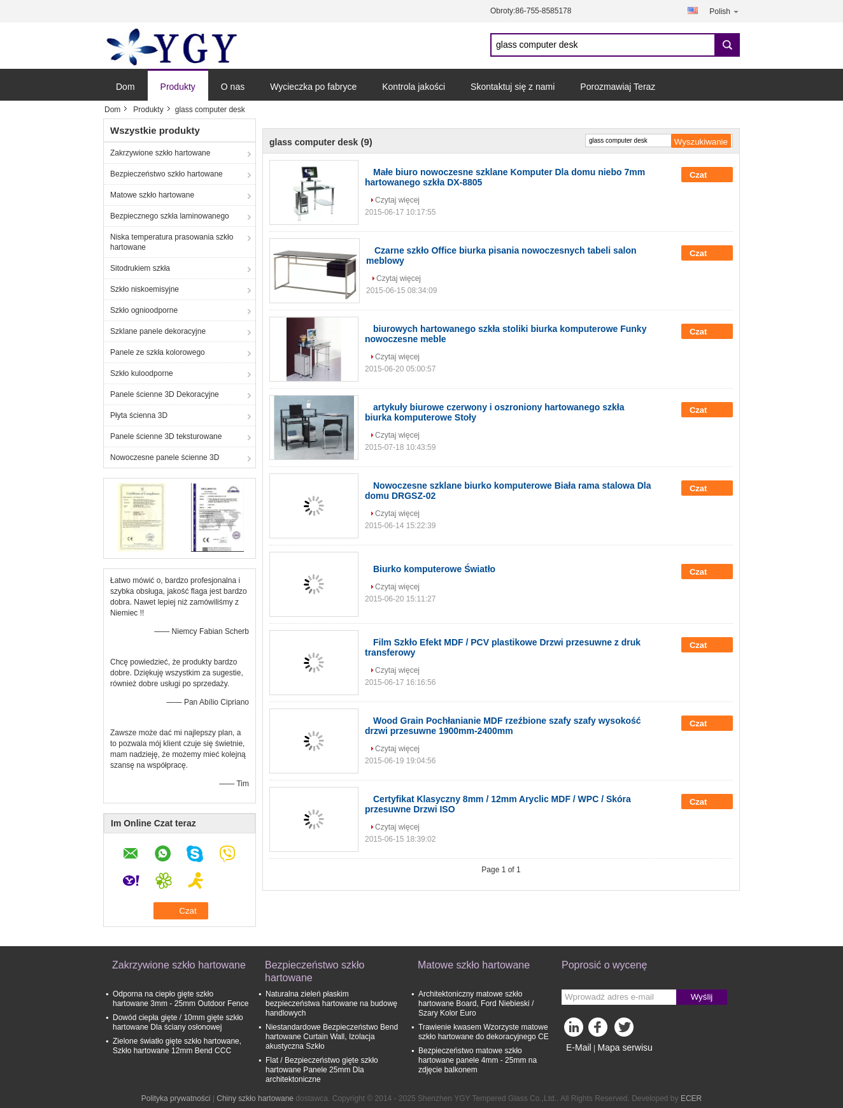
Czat (707, 174)
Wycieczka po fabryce (313, 87)
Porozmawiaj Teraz (617, 87)
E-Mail (579, 1047)
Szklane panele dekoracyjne (158, 331)
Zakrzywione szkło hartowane (160, 152)
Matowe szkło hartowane (152, 195)
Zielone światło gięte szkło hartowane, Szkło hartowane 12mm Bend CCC (177, 1046)
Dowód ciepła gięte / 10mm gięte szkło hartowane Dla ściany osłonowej (178, 1022)
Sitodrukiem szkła (140, 268)
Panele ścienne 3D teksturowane (166, 436)
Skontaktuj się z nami (513, 87)
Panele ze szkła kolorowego (157, 352)
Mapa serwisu (624, 1047)
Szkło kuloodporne (141, 373)
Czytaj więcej (397, 200)
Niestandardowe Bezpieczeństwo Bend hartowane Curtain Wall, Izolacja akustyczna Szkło (332, 1037)
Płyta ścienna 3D (138, 415)
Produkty (177, 87)
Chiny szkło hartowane (255, 1098)
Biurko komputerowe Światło (434, 569)
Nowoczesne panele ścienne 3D (164, 457)
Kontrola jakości (413, 87)
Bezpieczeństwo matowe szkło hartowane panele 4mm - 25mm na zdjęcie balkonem (477, 1060)
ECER (691, 1098)
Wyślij (702, 997)
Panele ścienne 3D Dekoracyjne (164, 394)
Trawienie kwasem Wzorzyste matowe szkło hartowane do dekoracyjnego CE (483, 1032)
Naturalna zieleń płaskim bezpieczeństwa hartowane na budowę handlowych (331, 1003)
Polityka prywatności (176, 1098)
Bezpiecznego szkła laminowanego (169, 216)
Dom (125, 87)
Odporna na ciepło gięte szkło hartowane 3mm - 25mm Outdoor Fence (180, 998)
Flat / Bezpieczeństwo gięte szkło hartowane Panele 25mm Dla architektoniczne (322, 1070)
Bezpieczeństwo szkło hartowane (166, 173)
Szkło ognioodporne (144, 310)
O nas (232, 87)
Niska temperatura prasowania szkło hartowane (171, 242)
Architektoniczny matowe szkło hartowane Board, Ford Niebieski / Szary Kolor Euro (476, 1003)
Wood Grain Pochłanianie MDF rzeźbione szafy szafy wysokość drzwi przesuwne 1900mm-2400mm (503, 726)
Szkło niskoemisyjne (144, 289)
